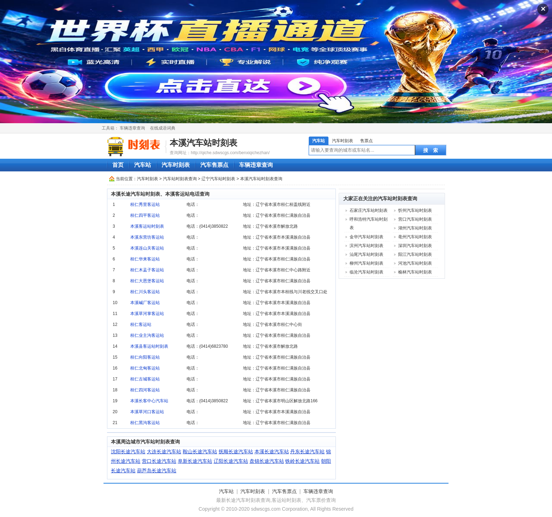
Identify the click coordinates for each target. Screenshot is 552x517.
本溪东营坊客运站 (147, 237)
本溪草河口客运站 (147, 411)
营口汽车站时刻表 (415, 219)
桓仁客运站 (140, 324)
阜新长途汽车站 (195, 461)
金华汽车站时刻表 (366, 236)
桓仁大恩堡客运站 (147, 280)
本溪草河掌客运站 (147, 313)
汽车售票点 (214, 165)
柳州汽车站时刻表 (366, 263)
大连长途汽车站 (164, 451)
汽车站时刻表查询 (180, 178)
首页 (118, 165)
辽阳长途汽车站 (231, 461)
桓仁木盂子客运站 (147, 269)
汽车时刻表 (342, 140)
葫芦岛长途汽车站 (156, 470)
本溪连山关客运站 (147, 248)
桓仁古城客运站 (145, 379)
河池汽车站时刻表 (415, 263)
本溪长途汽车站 (272, 451)
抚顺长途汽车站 (236, 451)
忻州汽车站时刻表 (415, 210)
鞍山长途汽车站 (200, 451)
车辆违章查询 (132, 128)
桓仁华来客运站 (145, 259)
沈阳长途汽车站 (128, 451)
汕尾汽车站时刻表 (366, 254)
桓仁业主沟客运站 (147, 335)
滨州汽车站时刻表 (366, 245)
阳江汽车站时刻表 (415, 254)
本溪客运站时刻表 (147, 226)
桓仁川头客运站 (145, 291)
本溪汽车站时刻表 (203, 142)
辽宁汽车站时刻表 (218, 178)
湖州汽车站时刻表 (415, 228)
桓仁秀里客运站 (145, 204)
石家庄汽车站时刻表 (369, 210)
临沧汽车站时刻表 (366, 272)
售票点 (366, 140)
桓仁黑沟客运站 (145, 422)
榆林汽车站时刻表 (415, 272)
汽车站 (318, 140)
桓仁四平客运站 (145, 215)
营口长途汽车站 (159, 461)
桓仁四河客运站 (145, 389)
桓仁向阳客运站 (145, 357)
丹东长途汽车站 (307, 451)
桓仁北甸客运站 (145, 368)
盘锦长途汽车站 (267, 461)
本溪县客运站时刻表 (149, 346)
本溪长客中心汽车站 (149, 400)
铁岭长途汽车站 (302, 461)
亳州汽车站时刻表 (415, 236)
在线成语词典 (162, 128)
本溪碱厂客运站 (145, 302)
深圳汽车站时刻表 (415, 245)
